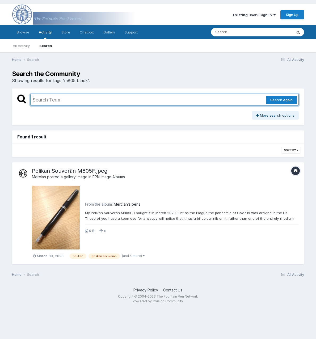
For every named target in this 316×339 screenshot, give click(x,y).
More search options (275, 115)
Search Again (281, 100)
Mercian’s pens (127, 204)
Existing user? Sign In (254, 15)
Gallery (109, 32)
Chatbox (87, 32)
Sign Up (292, 14)
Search (45, 46)
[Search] (237, 32)
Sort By (291, 150)
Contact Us (172, 290)
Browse (23, 32)
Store (65, 32)
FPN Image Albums (108, 177)
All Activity (21, 46)
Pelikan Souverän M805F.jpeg (69, 171)
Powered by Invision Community (158, 301)
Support (131, 32)
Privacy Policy (145, 290)
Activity (45, 34)
